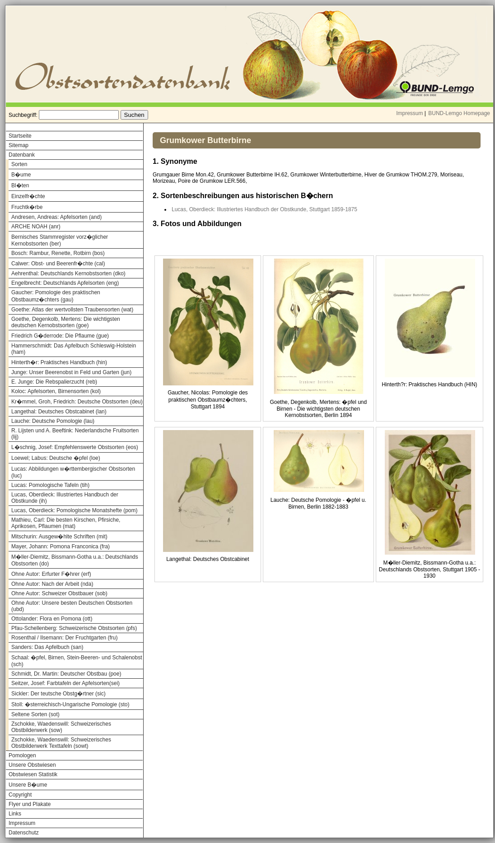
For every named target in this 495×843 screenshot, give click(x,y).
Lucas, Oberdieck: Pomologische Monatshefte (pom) (74, 510)
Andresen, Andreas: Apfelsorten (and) (56, 217)
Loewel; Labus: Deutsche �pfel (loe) (55, 458)
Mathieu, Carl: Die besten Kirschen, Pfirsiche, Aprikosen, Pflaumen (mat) (65, 523)
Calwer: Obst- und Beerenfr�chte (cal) (58, 263)
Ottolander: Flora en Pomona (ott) (51, 619)
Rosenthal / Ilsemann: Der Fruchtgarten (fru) (64, 638)
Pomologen (22, 755)
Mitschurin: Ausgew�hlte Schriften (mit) (59, 536)
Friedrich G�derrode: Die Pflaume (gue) (60, 336)
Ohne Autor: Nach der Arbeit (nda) (52, 584)
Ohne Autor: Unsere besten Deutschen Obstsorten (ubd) (71, 606)
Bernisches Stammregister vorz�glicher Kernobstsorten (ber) (59, 240)
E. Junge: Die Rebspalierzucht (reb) (54, 382)
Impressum (409, 113)
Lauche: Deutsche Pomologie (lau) (52, 421)
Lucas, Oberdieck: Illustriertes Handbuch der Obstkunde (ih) (64, 497)
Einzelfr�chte (28, 196)
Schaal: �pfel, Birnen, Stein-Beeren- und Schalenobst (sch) (76, 660)
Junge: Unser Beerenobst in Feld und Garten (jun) (71, 372)
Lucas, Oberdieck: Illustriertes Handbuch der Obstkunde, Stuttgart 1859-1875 (264, 209)
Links (15, 814)
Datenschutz (24, 832)
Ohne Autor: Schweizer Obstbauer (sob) (59, 593)
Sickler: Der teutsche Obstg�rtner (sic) (58, 693)
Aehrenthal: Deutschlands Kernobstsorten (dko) (68, 273)
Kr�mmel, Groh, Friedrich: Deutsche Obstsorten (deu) (77, 401)
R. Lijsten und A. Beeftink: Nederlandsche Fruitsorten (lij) (75, 433)
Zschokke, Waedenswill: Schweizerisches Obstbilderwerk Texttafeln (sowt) (61, 742)
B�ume (21, 174)
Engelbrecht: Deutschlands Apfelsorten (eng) (65, 283)
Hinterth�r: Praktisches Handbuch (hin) (59, 362)
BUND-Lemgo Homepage (459, 113)
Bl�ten (20, 185)
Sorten (19, 164)
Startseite (20, 136)
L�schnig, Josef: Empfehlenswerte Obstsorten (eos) (74, 447)
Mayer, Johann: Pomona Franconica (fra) (60, 546)
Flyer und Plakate (30, 804)
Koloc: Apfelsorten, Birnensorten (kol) (56, 391)
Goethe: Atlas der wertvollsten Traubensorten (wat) (72, 309)
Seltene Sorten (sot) (35, 714)
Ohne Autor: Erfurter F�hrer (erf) (51, 574)
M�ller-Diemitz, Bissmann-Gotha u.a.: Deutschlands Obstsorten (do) (74, 560)
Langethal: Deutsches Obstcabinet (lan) (59, 411)
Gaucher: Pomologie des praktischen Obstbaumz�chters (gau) (55, 296)
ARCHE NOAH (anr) (36, 226)
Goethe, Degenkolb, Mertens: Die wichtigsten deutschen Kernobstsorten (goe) (65, 322)
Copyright (20, 795)
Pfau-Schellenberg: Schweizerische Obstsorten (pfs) (74, 628)
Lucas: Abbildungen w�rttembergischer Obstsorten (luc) (73, 472)
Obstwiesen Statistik (33, 774)
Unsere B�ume (28, 785)
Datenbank (22, 155)
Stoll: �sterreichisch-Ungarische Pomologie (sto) (70, 704)
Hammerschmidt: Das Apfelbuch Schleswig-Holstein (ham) (73, 349)
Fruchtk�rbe (26, 207)
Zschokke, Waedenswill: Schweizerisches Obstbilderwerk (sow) (61, 727)
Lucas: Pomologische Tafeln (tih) (50, 485)
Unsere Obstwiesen (32, 765)
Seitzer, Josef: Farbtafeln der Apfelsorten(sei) (65, 683)
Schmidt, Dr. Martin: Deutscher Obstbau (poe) (66, 674)
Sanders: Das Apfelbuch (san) (47, 647)
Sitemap (18, 145)
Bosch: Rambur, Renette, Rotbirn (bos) (58, 253)
